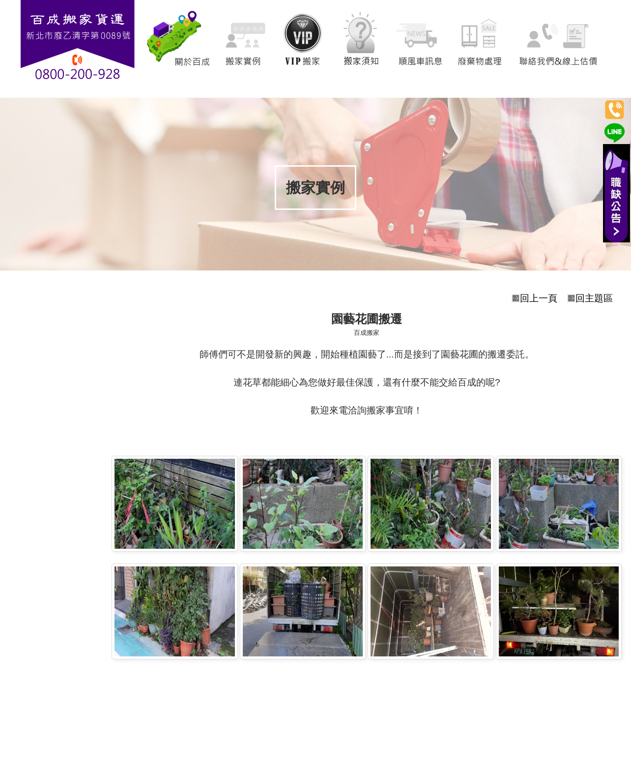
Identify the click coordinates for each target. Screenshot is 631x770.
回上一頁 (538, 298)
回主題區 (594, 298)
